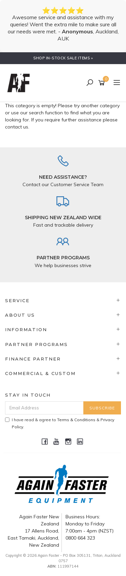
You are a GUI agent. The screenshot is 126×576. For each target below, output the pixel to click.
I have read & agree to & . (59, 423)
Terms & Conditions (76, 419)
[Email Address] (44, 407)
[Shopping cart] (102, 83)
